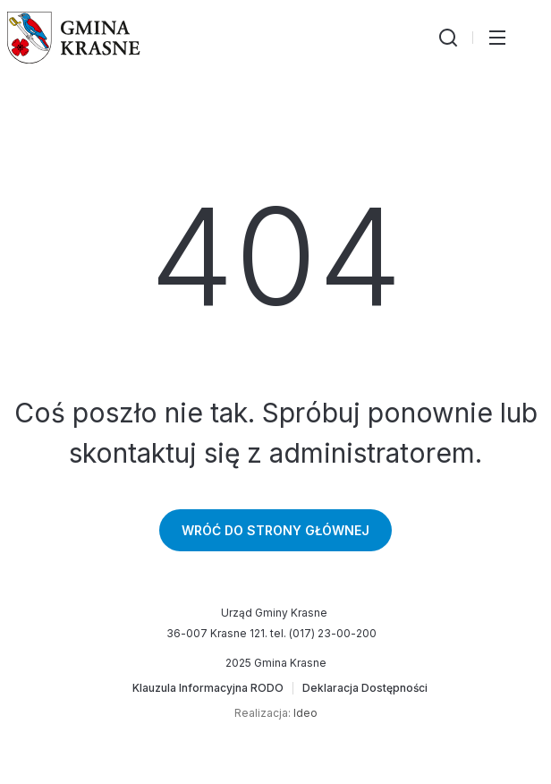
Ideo (305, 713)
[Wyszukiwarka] (448, 37)
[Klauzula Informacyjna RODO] (208, 688)
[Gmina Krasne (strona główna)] (73, 38)
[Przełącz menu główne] (497, 37)
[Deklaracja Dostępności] (365, 688)
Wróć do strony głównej (275, 530)
